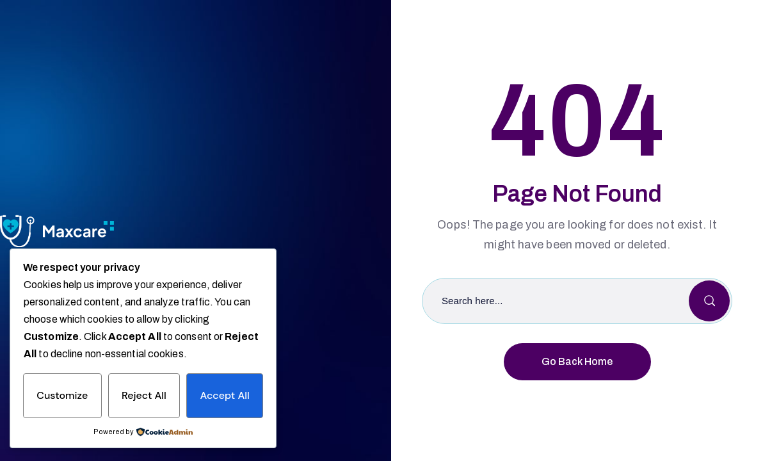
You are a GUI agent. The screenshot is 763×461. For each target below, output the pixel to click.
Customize (62, 395)
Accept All (225, 395)
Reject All (144, 395)
